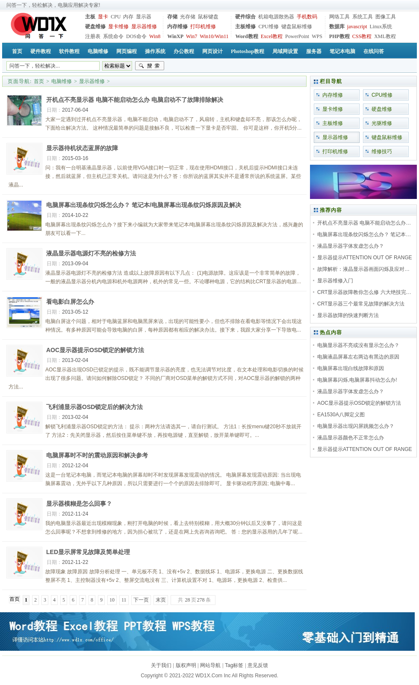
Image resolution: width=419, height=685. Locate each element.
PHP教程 (339, 36)
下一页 (141, 600)
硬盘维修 (95, 27)
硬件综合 (245, 17)
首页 (39, 81)
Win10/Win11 (214, 36)
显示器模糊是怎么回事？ (79, 503)
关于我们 (161, 665)
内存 (128, 17)
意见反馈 (258, 665)
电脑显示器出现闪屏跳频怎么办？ (355, 426)
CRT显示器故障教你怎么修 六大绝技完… (364, 292)
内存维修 (177, 27)
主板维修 (245, 27)
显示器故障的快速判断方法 (348, 315)
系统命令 (113, 36)
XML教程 (385, 36)
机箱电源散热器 (276, 17)
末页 (161, 600)
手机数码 (307, 17)
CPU (116, 17)
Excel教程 (272, 36)
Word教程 (246, 36)
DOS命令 (136, 36)
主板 (90, 17)
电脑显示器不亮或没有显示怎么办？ (358, 345)
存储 (172, 17)
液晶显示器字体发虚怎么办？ (350, 246)
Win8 (154, 36)
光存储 (187, 17)
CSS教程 (362, 36)
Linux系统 (380, 27)
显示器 (143, 17)
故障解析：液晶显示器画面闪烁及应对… (363, 269)
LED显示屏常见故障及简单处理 (88, 552)
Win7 (191, 36)
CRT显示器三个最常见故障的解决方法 (360, 304)
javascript (357, 27)
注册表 (92, 36)
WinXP (175, 36)
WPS (317, 36)
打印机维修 (203, 27)
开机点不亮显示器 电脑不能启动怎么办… (364, 223)
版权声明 (186, 665)
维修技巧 (382, 151)
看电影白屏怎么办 (70, 301)
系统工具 (362, 17)
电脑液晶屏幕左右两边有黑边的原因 (358, 357)
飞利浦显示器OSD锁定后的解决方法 (94, 406)
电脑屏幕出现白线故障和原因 (350, 368)
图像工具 (385, 17)
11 (124, 600)
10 (112, 600)
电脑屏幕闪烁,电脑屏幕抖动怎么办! (357, 380)
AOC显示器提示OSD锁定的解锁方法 (95, 350)
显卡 (103, 17)
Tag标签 (234, 665)
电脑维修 (61, 81)
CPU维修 (268, 27)
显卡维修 (118, 27)
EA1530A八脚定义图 (341, 415)
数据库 (337, 27)
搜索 (149, 66)
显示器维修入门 (335, 281)
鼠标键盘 (208, 17)
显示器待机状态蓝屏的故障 (82, 148)
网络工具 (339, 17)
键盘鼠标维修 (296, 27)
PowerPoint (297, 36)
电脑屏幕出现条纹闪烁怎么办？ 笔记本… (364, 234)
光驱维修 (382, 123)
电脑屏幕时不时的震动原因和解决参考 (97, 455)
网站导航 (210, 665)
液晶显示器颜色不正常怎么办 (350, 438)
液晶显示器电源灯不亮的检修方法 (91, 253)
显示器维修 (144, 27)
